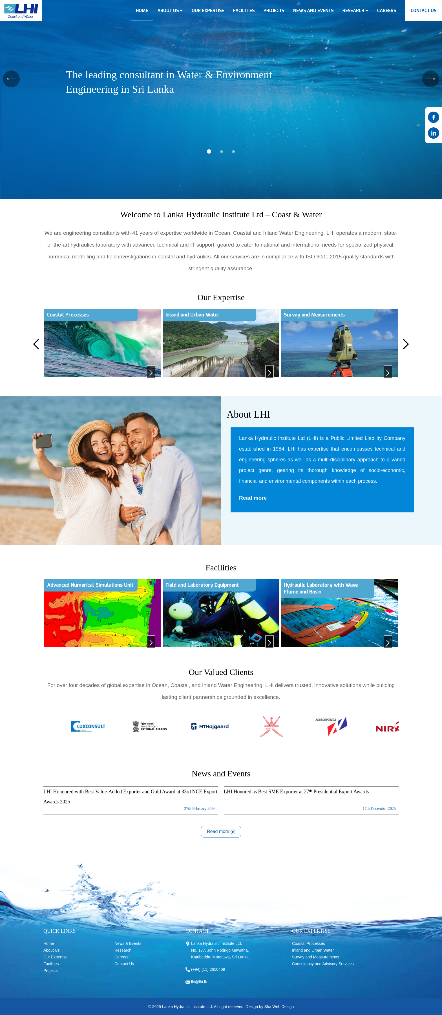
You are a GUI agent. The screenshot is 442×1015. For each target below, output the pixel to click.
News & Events (127, 949)
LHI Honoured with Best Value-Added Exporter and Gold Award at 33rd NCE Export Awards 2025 (130, 807)
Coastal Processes (308, 949)
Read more (253, 503)
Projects (50, 976)
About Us (51, 955)
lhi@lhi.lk (199, 987)
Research (122, 955)
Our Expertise (55, 962)
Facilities (51, 969)
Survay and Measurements (315, 962)
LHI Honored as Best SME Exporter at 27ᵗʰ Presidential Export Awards (311, 807)
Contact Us (124, 969)
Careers (121, 962)
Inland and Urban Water (313, 955)
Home (48, 949)
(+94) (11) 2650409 (208, 974)
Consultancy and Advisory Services (323, 969)
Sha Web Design (279, 1012)
